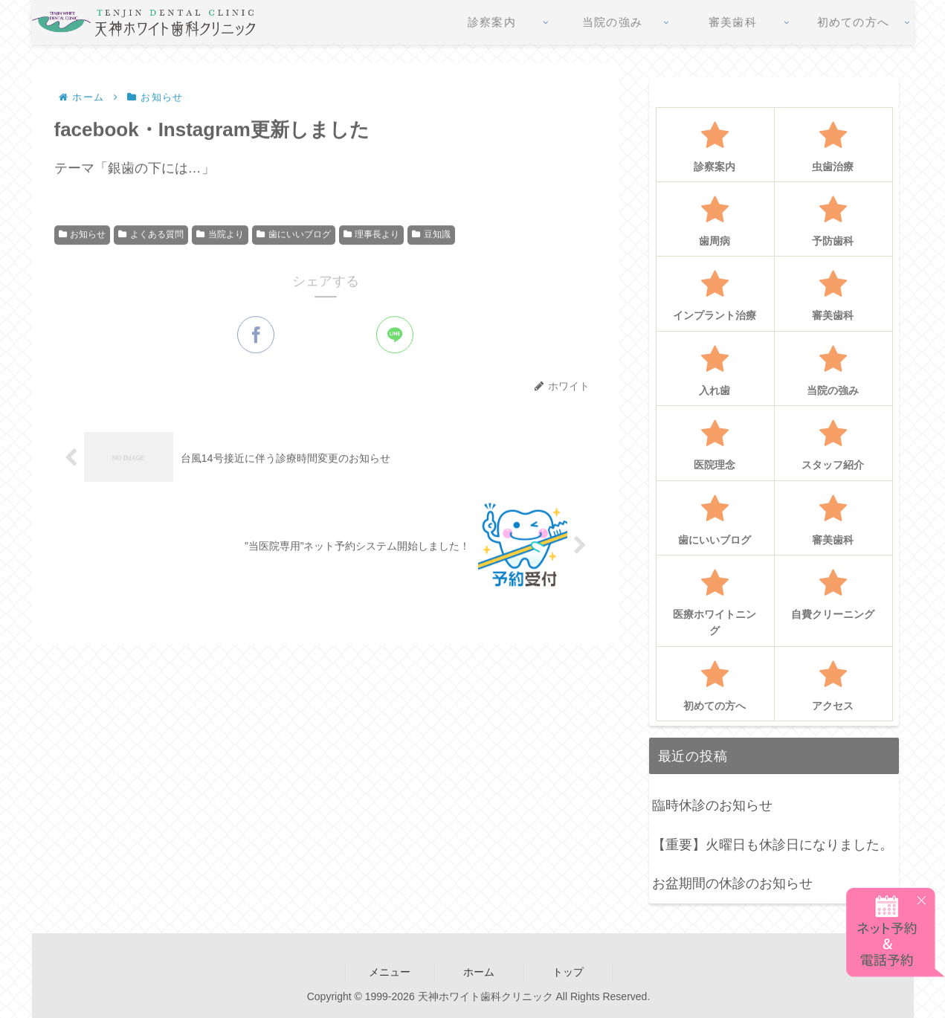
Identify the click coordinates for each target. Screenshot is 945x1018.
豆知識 (431, 236)
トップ (568, 972)
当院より (220, 236)
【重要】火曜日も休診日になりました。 (772, 844)
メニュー (389, 972)
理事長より (372, 236)
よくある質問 (151, 236)
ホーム (478, 972)
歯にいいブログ (294, 236)
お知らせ (82, 236)
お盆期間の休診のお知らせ (732, 883)
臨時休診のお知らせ (712, 805)
